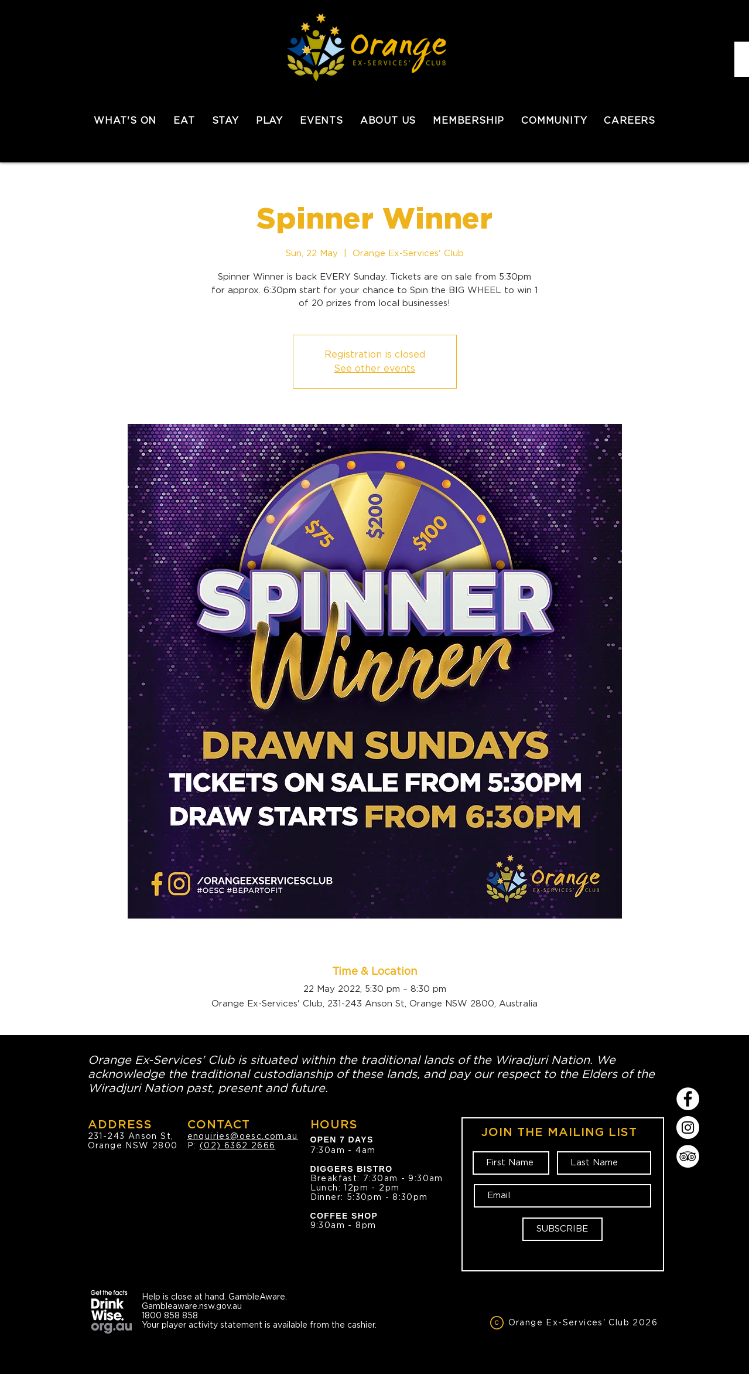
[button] (184, 120)
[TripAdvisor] (687, 1156)
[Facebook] (687, 1098)
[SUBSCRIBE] (562, 1229)
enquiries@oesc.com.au (242, 1136)
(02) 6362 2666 (238, 1145)
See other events (374, 368)
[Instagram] (687, 1127)
